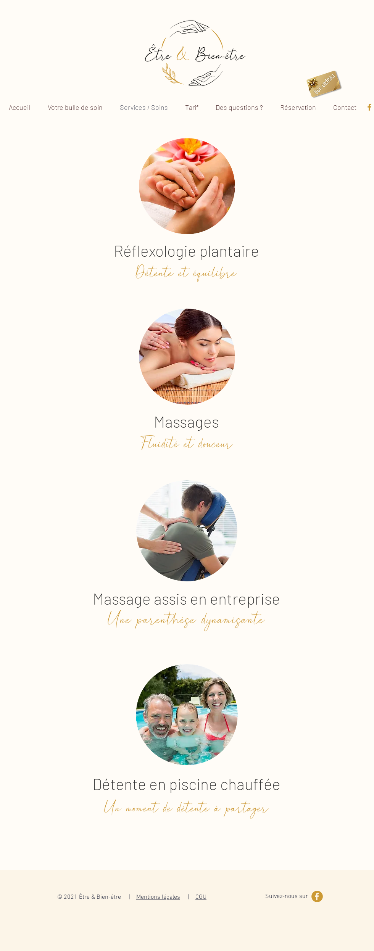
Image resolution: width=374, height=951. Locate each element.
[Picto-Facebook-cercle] (317, 896)
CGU (200, 897)
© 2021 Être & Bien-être (89, 897)
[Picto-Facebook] (369, 107)
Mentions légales (158, 897)
